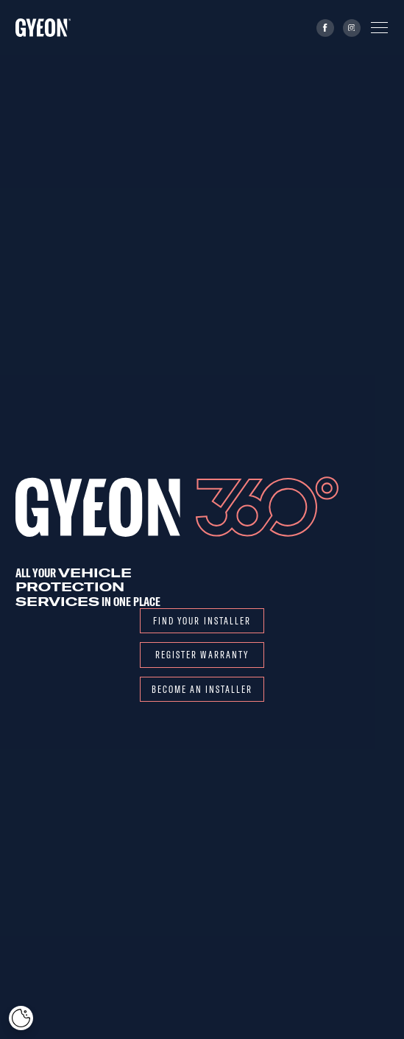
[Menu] (379, 27)
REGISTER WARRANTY (201, 654)
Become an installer (202, 689)
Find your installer (201, 620)
